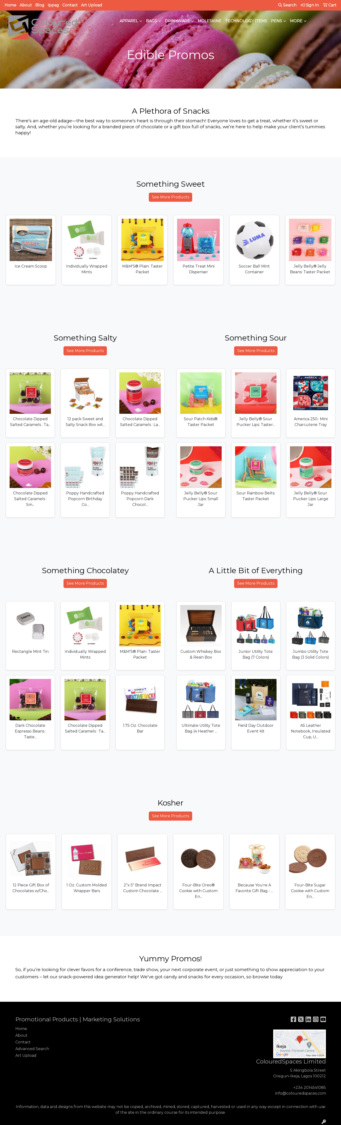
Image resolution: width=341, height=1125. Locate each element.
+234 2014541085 (309, 1087)
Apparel (129, 21)
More (296, 21)
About (26, 5)
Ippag (53, 5)
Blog (39, 5)
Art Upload (91, 5)
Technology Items (246, 21)
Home (10, 5)
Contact (70, 5)
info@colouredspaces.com (300, 1093)
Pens (276, 21)
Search (287, 5)
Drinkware (177, 21)
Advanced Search (32, 1049)
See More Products (170, 197)
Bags (151, 21)
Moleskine (209, 21)
